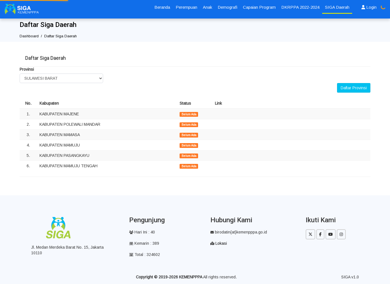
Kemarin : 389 (144, 243)
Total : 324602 (144, 254)
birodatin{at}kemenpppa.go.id (238, 232)
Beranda (162, 7)
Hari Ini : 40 (142, 232)
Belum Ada (189, 114)
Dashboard (29, 36)
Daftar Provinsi (354, 88)
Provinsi (27, 69)
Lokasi (221, 243)
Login (369, 7)
